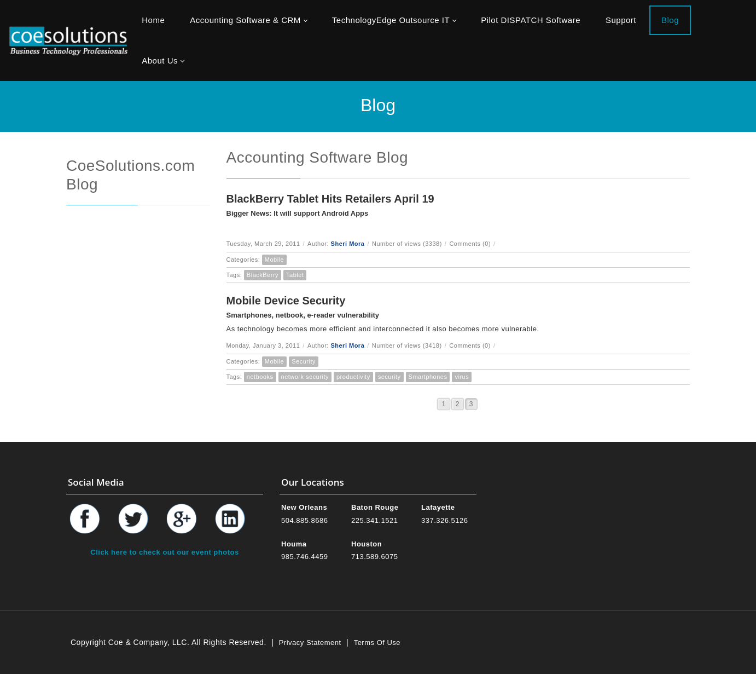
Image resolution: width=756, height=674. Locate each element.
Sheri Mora (348, 243)
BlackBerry (262, 275)
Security (304, 361)
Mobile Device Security (286, 301)
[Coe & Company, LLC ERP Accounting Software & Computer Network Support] (68, 40)
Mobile (274, 259)
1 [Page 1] (443, 404)
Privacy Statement (310, 642)
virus (462, 376)
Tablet (295, 275)
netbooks (260, 376)
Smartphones (428, 376)
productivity (353, 376)
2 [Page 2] (458, 404)
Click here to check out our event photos (164, 552)
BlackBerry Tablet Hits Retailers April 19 (330, 199)
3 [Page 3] (471, 404)
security (389, 376)
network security (305, 376)
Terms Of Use (377, 642)
